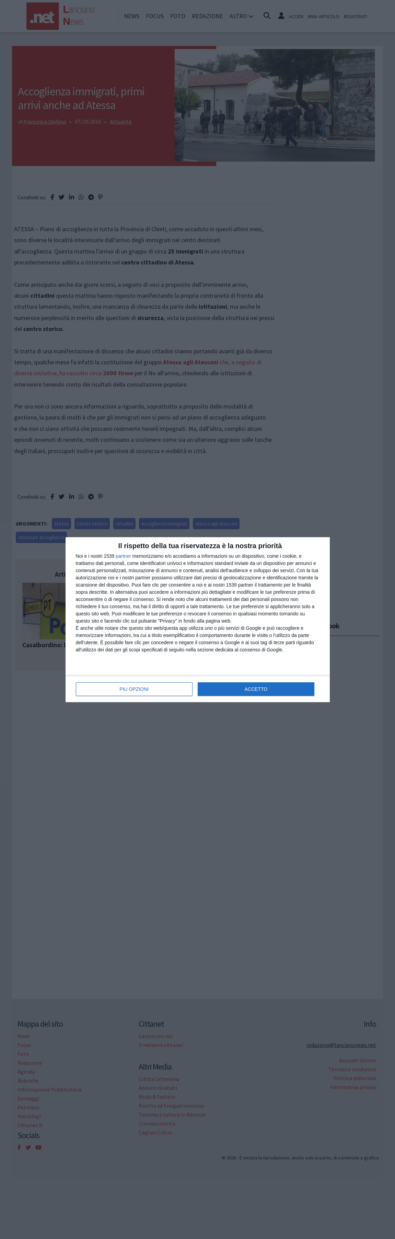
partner (123, 556)
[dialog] (198, 619)
